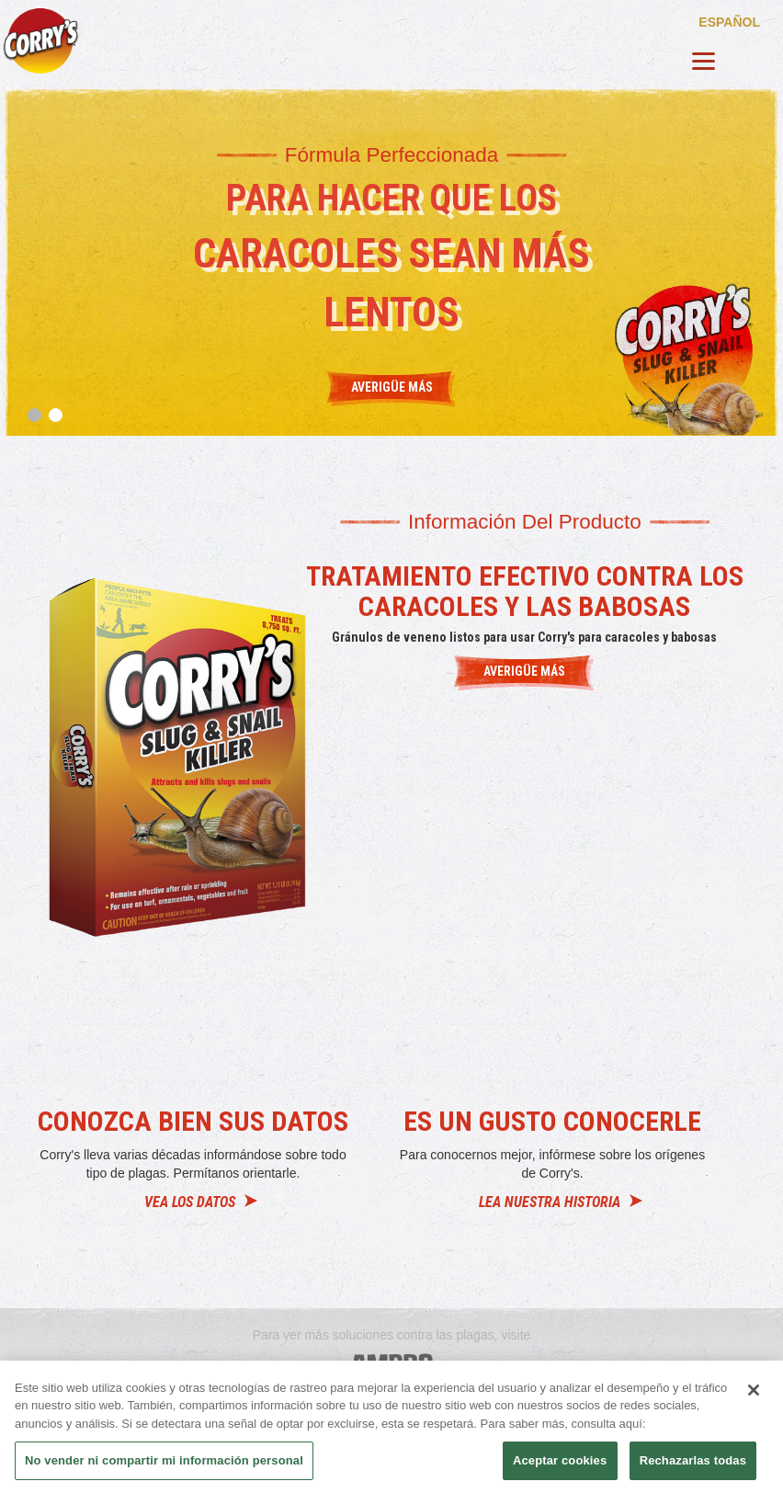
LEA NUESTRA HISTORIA (549, 1202)
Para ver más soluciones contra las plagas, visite (392, 1335)
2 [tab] (56, 415)
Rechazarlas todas (693, 1460)
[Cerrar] (753, 1390)
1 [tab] (34, 415)
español (729, 21)
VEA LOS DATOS (189, 1202)
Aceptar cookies (560, 1460)
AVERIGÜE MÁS (524, 671)
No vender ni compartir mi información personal (164, 1460)
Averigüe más (392, 387)
